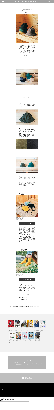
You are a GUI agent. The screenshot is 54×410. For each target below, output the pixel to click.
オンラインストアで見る (26, 223)
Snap (23, 1)
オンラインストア (21, 306)
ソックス (35, 306)
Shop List (34, 1)
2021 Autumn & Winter (15, 306)
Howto (26, 1)
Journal (16, 1)
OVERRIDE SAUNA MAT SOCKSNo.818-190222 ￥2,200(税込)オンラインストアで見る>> (20, 274)
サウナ (24, 306)
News (28, 1)
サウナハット (27, 306)
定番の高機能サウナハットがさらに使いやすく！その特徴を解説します (26, 57)
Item (31, 9)
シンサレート (31, 306)
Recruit (38, 1)
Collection (19, 1)
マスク (37, 306)
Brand (31, 1)
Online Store (48, 1)
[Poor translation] (2, 400)
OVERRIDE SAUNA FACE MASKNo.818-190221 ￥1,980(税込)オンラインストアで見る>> (20, 218)
